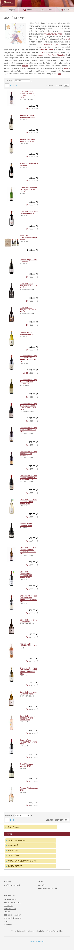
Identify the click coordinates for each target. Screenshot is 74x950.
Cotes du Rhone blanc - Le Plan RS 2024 (28, 693)
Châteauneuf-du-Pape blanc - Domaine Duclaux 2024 (28, 381)
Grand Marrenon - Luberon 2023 (27, 765)
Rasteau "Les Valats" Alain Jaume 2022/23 (28, 140)
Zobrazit (59, 85)
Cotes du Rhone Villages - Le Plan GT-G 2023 (28, 285)
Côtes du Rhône (46, 50)
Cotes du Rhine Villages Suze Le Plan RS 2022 (28, 309)
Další (20, 85)
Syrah (67, 39)
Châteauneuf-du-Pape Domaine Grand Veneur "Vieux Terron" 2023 (28, 599)
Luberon (42, 52)
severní (25, 66)
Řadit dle (9, 81)
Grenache (48, 44)
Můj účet (42, 885)
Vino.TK (7, 912)
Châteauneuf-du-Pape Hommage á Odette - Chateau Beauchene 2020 (28, 406)
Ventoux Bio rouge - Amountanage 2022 (27, 116)
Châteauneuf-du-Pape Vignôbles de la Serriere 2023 (28, 454)
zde (59, 74)
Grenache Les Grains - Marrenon (29, 164)
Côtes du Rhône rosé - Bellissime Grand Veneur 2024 (29, 718)
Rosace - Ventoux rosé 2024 (29, 789)
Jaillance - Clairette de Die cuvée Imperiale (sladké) (28, 189)
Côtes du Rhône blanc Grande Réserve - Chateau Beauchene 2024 (28, 551)
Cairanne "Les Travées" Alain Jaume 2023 (28, 742)
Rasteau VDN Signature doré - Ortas (28, 645)
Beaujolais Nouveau (12, 902)
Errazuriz (8, 906)
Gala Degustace (11, 899)
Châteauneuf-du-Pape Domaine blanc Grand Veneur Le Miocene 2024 (28, 671)
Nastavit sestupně (32, 81)
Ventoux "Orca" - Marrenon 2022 (26, 525)
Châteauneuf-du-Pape (53, 34)
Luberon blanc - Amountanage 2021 (27, 333)
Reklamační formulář (47, 888)
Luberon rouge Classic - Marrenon (28, 260)
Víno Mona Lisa (10, 909)
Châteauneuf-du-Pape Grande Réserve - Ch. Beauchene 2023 (28, 478)
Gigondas (60, 55)
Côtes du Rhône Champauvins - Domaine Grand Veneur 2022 (26, 575)
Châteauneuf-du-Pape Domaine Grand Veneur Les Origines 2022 (28, 358)
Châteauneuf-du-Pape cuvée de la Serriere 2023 (28, 430)
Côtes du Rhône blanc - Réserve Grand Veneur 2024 (28, 502)
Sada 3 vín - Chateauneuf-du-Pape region (28, 237)
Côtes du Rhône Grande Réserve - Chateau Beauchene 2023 (28, 94)
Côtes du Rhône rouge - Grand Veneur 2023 (29, 212)
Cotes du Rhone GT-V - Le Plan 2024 (28, 621)
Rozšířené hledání (12, 885)
